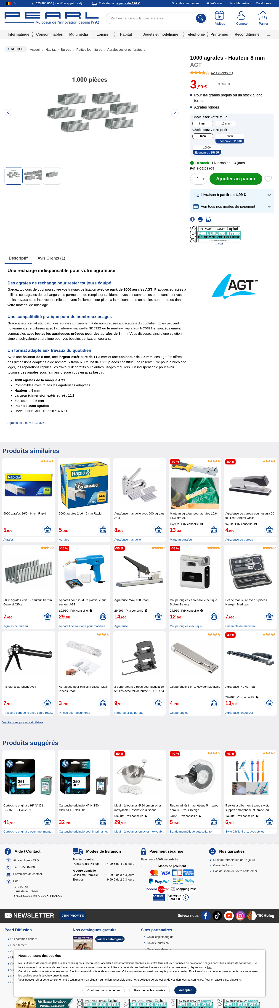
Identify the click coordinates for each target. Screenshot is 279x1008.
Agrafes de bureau (15, 626)
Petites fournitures (89, 49)
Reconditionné (247, 34)
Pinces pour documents (74, 712)
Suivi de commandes (185, 3)
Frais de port (119, 3)
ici (240, 979)
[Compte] (242, 18)
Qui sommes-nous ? (23, 939)
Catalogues (263, 3)
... (268, 34)
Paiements (159, 859)
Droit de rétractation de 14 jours (234, 860)
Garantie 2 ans (223, 865)
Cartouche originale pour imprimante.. (28, 831)
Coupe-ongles (179, 712)
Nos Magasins (239, 3)
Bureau (66, 49)
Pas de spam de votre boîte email (235, 871)
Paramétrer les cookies (149, 990)
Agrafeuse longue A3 (239, 712)
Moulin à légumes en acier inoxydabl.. (139, 831)
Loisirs (102, 34)
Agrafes (8, 539)
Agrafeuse (121, 626)
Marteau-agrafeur (181, 539)
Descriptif (18, 258)
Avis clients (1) (51, 258)
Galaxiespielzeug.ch (160, 949)
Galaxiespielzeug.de (160, 937)
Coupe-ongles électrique (186, 626)
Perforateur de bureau (128, 712)
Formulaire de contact (27, 874)
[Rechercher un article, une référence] (156, 18)
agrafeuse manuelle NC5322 (78, 328)
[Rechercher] (201, 18)
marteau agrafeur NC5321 (132, 328)
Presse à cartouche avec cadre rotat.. (28, 712)
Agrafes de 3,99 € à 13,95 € (26, 422)
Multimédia (78, 34)
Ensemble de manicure (240, 626)
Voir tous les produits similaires (22, 722)
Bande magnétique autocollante (191, 831)
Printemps (219, 34)
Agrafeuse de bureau (239, 539)
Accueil (35, 49)
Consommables (49, 34)
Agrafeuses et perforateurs (125, 49)
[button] (232, 195)
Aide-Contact (214, 3)
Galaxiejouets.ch (158, 943)
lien (209, 967)
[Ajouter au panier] (236, 179)
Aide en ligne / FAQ (26, 860)
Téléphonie (195, 34)
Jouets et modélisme (160, 34)
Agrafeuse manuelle (127, 539)
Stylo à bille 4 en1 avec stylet (244, 831)
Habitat (126, 34)
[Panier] (263, 18)
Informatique (18, 34)
